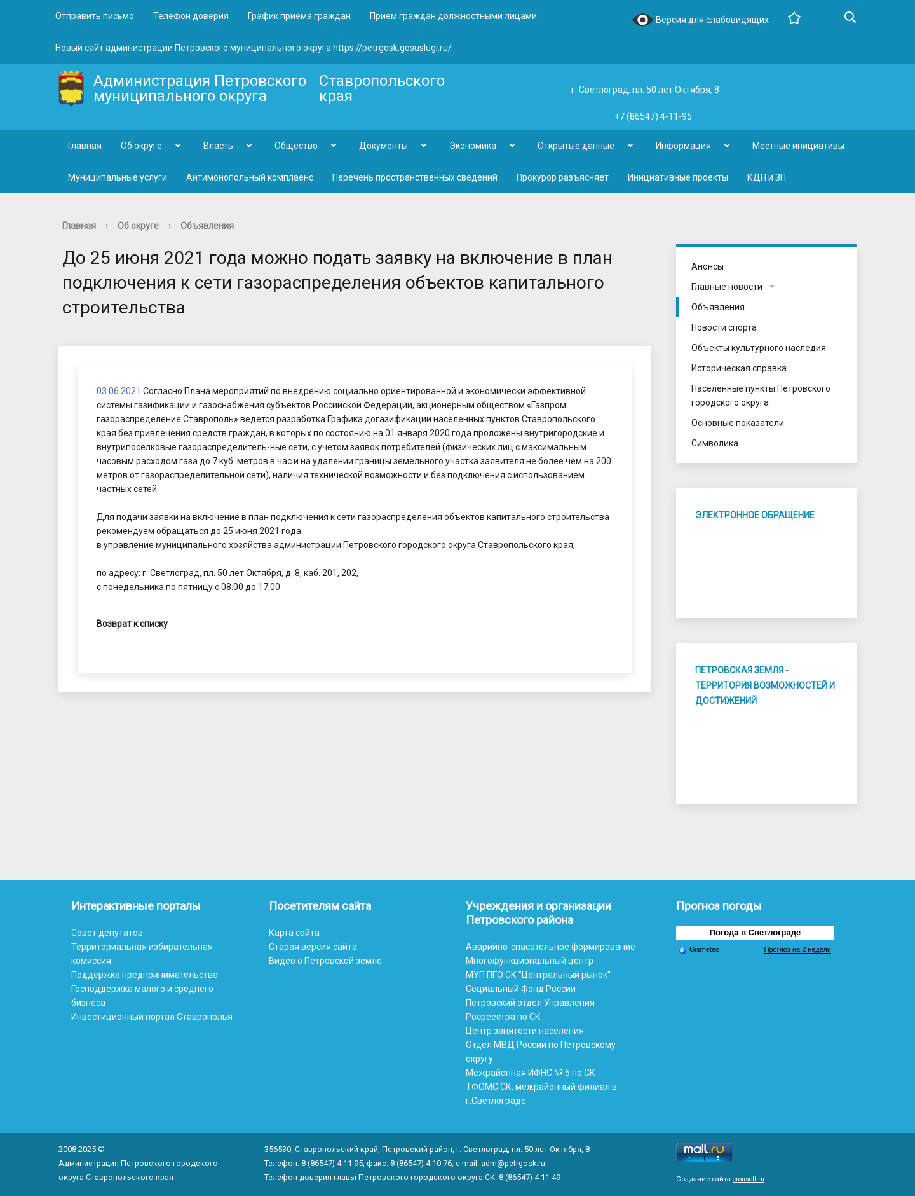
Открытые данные (576, 146)
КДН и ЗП (766, 177)
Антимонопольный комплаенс (249, 177)
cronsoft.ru (748, 1179)
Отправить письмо (94, 16)
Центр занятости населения (525, 1031)
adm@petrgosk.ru (513, 1163)
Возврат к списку (132, 624)
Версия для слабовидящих (700, 21)
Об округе (141, 146)
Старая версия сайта (313, 947)
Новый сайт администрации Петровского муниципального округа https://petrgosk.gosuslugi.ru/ (253, 48)
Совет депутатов (107, 933)
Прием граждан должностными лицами (453, 16)
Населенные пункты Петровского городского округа (760, 395)
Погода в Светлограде (755, 932)
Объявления (207, 226)
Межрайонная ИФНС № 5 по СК (530, 1073)
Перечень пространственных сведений (415, 177)
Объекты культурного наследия (758, 348)
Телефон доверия (191, 16)
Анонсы (707, 266)
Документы (383, 146)
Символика (714, 443)
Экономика (472, 146)
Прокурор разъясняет (563, 177)
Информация (683, 146)
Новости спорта (724, 327)
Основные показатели (737, 423)
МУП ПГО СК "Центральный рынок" (538, 975)
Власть (218, 146)
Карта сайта (294, 933)
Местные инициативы (798, 146)
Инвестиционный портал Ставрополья (152, 1017)
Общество (296, 146)
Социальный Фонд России (521, 989)
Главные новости (726, 287)
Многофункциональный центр (529, 961)
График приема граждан (299, 16)
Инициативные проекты (678, 177)
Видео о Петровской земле (325, 961)
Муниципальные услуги (117, 177)
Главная (85, 146)
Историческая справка (739, 368)
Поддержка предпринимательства (144, 975)
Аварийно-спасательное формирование (550, 947)
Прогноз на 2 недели (797, 949)
